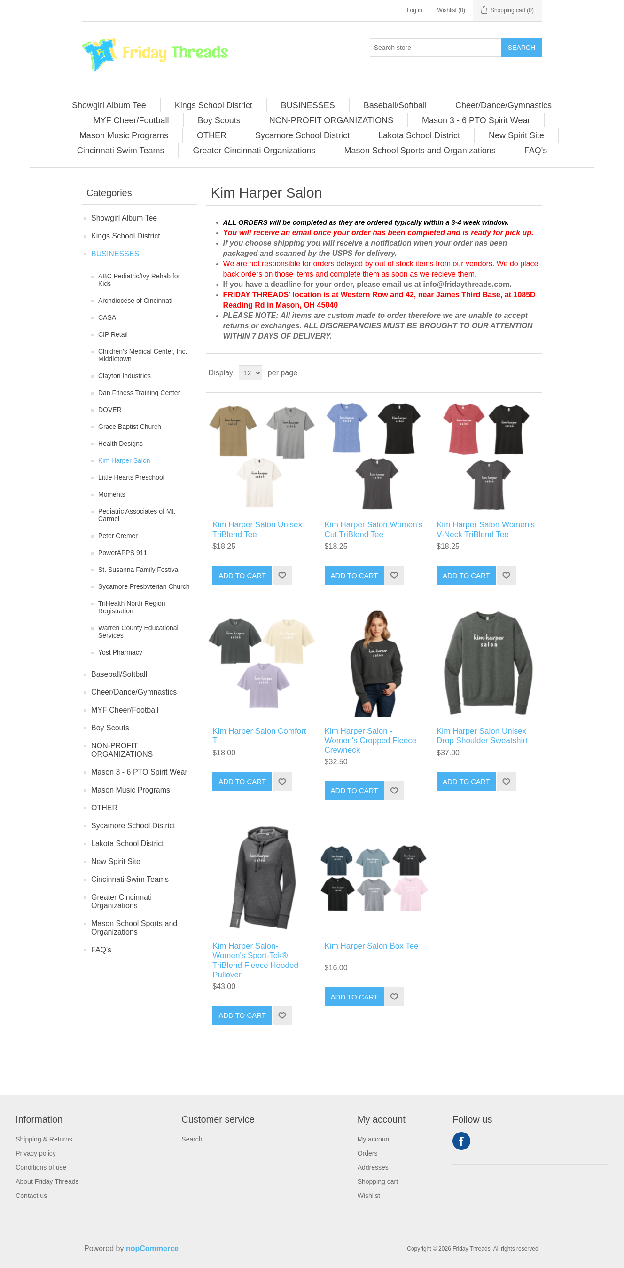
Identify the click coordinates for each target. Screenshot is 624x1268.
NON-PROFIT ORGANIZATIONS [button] (331, 120)
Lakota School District (127, 844)
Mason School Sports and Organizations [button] (420, 150)
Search (521, 47)
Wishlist (369, 1195)
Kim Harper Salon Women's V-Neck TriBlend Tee (486, 529)
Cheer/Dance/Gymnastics (134, 692)
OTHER (104, 808)
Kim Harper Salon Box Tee (372, 946)
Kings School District (125, 236)
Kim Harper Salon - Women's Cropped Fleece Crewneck (371, 741)
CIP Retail (113, 334)
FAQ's (101, 950)
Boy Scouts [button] (219, 120)
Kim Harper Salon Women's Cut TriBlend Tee (374, 529)
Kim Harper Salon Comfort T (259, 736)
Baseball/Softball (119, 674)
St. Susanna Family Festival (139, 569)
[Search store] (435, 47)
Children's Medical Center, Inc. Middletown (142, 355)
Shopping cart (378, 1181)
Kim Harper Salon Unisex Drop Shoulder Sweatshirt (482, 736)
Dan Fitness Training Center (139, 392)
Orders (368, 1153)
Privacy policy (36, 1153)
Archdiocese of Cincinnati (135, 300)
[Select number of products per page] (250, 372)
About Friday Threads (47, 1181)
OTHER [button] (211, 135)
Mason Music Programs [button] (123, 135)
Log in (414, 10)
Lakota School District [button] (419, 135)
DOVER (110, 409)
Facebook (461, 1141)
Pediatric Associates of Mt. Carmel (136, 515)
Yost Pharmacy (120, 652)
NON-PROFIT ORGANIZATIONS (122, 750)
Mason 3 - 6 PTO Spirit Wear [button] (476, 120)
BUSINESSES (115, 254)
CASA (107, 317)
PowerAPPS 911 (122, 552)
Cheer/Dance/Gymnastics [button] (503, 105)
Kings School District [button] (213, 105)
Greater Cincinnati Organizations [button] (254, 150)
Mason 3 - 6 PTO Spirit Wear (139, 772)
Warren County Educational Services (138, 631)
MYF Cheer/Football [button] (131, 120)
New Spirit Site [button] (516, 135)
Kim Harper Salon (124, 460)
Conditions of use (41, 1167)
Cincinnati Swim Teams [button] (120, 150)
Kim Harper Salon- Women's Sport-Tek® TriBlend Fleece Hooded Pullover (255, 960)
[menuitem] (109, 105)
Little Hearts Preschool (131, 477)
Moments (111, 494)
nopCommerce (152, 1248)
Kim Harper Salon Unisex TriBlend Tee (257, 529)
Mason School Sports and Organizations (134, 927)
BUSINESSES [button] (308, 105)
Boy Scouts (110, 728)
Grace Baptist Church (129, 426)
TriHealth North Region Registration (131, 607)
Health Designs (120, 443)
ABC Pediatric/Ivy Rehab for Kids (139, 279)
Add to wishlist (282, 575)
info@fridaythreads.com (466, 284)
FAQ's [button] (535, 150)
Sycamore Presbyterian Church (144, 586)
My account (374, 1139)
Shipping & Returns (44, 1139)
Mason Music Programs (130, 790)
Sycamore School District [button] (302, 135)
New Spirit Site (115, 861)
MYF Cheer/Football (124, 710)
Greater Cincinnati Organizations (121, 901)
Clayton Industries (124, 376)
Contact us (31, 1195)
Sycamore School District (133, 826)
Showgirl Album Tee (124, 218)
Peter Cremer (118, 535)
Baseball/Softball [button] (395, 105)
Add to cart (242, 575)
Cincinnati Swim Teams (130, 879)
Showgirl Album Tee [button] (109, 105)
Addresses (373, 1167)
